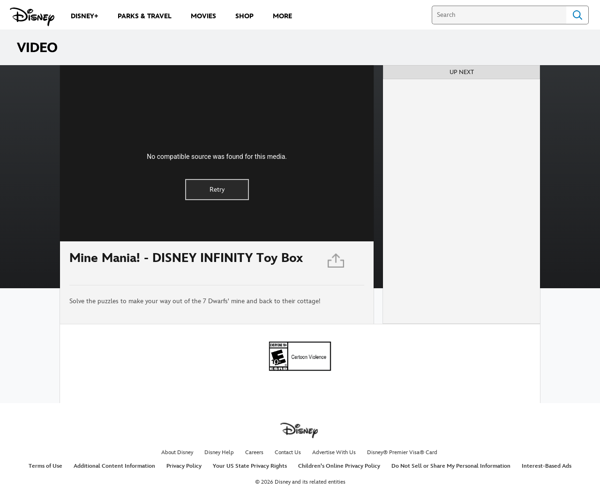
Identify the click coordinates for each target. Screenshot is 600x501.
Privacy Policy (184, 466)
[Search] (499, 15)
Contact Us (288, 452)
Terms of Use (45, 466)
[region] (217, 153)
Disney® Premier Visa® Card (402, 452)
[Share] (336, 263)
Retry (217, 190)
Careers (254, 452)
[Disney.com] (32, 16)
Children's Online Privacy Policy (339, 466)
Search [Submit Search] (577, 15)
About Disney (177, 452)
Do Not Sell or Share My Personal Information (450, 466)
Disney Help (219, 452)
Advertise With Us (334, 452)
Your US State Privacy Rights (250, 466)
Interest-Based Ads (546, 466)
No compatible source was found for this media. (217, 156)
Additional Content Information (114, 466)
